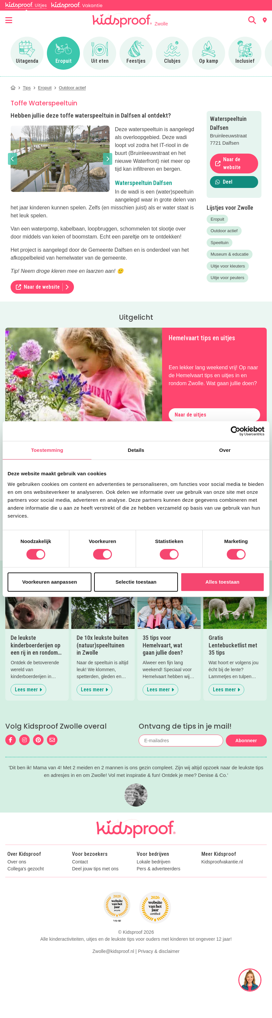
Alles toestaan (222, 582)
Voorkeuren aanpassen (49, 582)
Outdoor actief (224, 230)
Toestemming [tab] (47, 450)
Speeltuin (219, 242)
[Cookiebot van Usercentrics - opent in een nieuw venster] (235, 431)
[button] (12, 159)
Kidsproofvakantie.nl (222, 861)
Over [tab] (225, 450)
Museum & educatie (230, 254)
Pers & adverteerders (158, 868)
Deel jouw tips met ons (95, 868)
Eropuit (217, 219)
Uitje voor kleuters (228, 266)
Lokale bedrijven (153, 861)
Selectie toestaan (136, 582)
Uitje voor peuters (227, 277)
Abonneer (246, 740)
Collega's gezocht (25, 868)
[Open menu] (8, 20)
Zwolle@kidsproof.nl (113, 951)
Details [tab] (136, 450)
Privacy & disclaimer (159, 951)
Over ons (16, 861)
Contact (80, 861)
